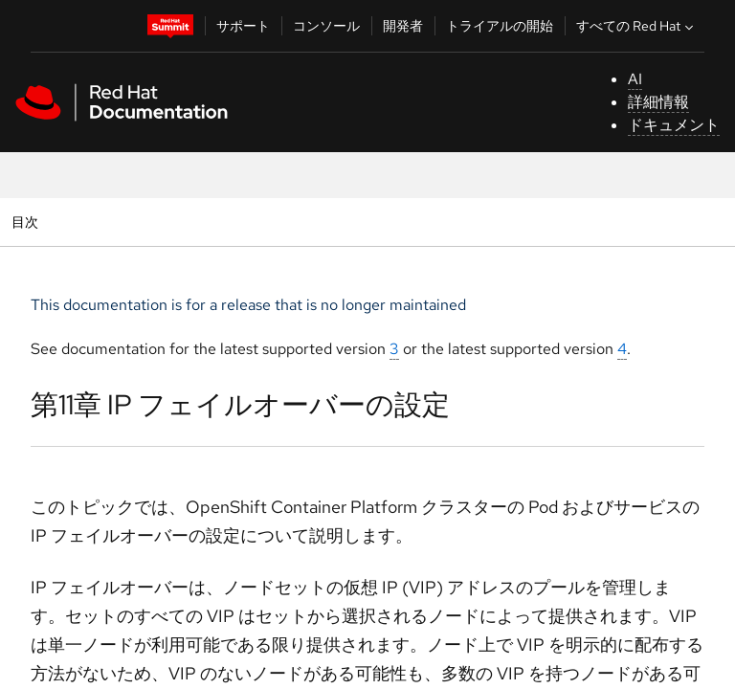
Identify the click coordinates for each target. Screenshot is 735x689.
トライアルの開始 (499, 25)
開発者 (403, 25)
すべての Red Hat (637, 25)
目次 (27, 221)
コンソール (326, 25)
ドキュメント (674, 125)
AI (635, 79)
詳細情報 (658, 102)
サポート (243, 25)
